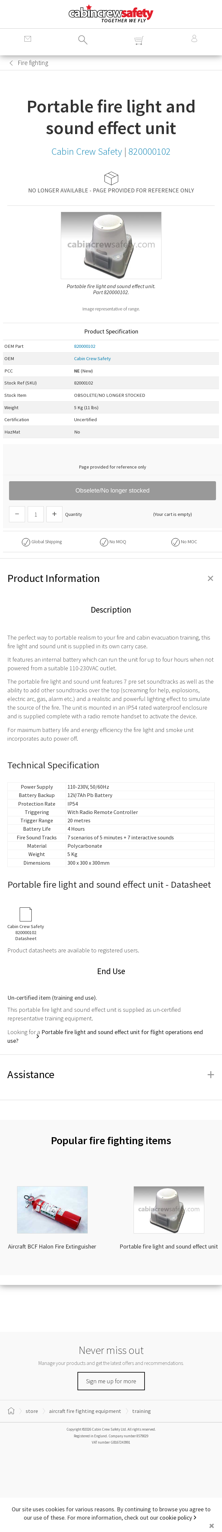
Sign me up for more (111, 1381)
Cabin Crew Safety (92, 358)
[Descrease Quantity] (17, 514)
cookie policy (176, 1517)
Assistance (111, 1074)
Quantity (73, 514)
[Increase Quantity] (54, 514)
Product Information (111, 578)
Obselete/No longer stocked (112, 490)
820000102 (84, 346)
